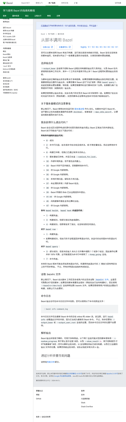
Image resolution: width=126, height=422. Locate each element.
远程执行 (37, 16)
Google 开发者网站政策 (62, 376)
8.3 (109, 47)
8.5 (101, 47)
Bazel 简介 (26, 3)
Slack (83, 403)
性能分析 (51, 362)
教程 (49, 16)
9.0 (93, 47)
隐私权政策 (46, 417)
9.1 (89, 47)
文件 (102, 279)
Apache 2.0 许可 (112, 374)
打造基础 (44, 26)
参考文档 (64, 3)
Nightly (84, 47)
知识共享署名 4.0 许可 (74, 374)
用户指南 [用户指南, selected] (51, 3)
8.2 (113, 47)
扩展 (76, 3)
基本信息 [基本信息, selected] (15, 16)
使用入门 (39, 3)
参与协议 (84, 26)
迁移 (58, 16)
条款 (37, 417)
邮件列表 (72, 26)
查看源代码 (65, 47)
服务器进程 (79, 109)
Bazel (43, 34)
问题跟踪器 (85, 399)
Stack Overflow (87, 407)
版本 (4, 16)
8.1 (117, 47)
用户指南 (51, 34)
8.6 (97, 47)
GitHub (118, 3)
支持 (83, 395)
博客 (37, 395)
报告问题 (48, 47)
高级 (27, 16)
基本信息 (61, 34)
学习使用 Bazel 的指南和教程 (19, 10)
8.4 (105, 47)
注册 (94, 26)
